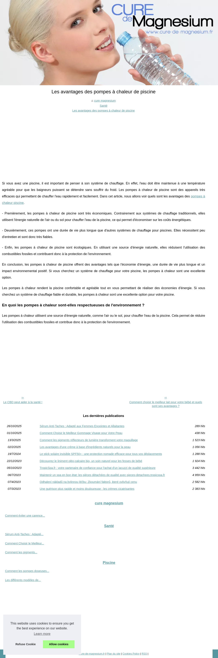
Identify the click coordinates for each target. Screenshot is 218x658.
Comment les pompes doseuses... (27, 571)
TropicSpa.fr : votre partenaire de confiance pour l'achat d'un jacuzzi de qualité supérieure (97, 467)
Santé (103, 105)
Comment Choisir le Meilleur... (24, 543)
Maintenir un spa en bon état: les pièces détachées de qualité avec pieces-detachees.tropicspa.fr (102, 475)
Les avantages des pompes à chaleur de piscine (103, 110)
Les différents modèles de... (23, 580)
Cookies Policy (131, 653)
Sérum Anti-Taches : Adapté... (24, 534)
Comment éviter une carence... (25, 515)
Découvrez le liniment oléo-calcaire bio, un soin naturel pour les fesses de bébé (91, 461)
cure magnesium (105, 100)
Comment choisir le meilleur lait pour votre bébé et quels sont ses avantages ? (165, 404)
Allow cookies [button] (58, 644)
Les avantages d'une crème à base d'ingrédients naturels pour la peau (85, 447)
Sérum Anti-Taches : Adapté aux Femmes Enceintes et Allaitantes (82, 426)
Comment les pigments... (21, 552)
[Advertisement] (103, 143)
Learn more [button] (42, 633)
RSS (144, 653)
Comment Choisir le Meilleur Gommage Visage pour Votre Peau (81, 433)
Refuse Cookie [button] (25, 644)
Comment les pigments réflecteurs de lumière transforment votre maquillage (89, 440)
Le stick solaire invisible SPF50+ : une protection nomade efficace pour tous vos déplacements (101, 453)
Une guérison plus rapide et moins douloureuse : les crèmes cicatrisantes (87, 488)
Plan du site (113, 653)
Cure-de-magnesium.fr (92, 653)
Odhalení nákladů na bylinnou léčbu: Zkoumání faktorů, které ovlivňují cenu (88, 481)
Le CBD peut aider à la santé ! (22, 402)
